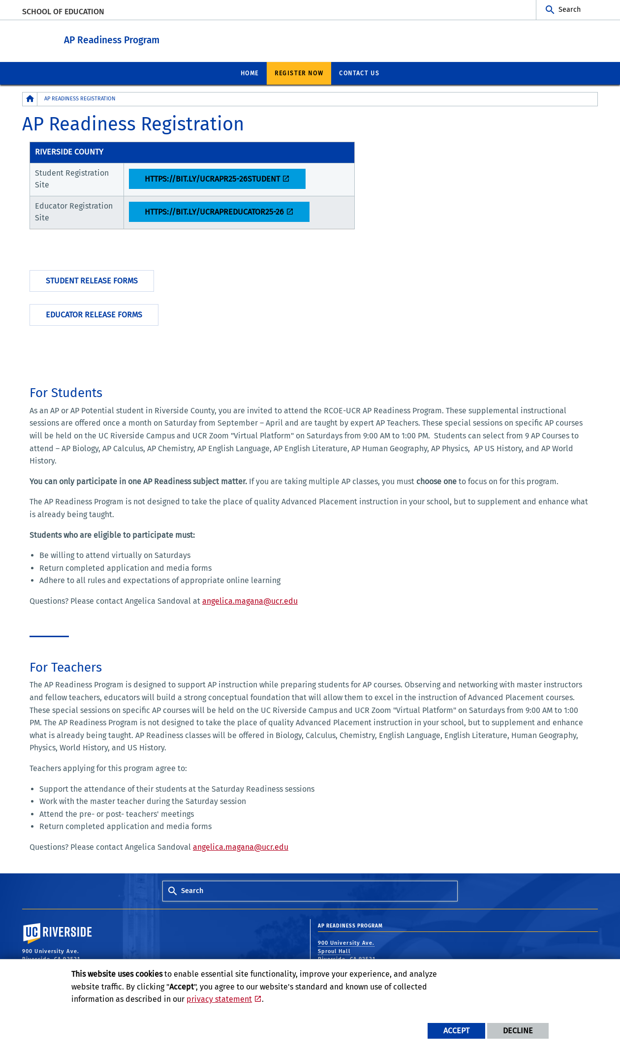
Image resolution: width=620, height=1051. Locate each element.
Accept (456, 1030)
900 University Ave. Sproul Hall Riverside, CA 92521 (348, 950)
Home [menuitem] (250, 72)
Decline (518, 1030)
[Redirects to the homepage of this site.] (30, 98)
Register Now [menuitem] (299, 72)
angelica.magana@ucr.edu (250, 600)
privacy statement (219, 999)
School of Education (63, 11)
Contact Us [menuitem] (359, 72)
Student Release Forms (92, 280)
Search (569, 9)
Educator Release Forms (94, 314)
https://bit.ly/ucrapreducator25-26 (214, 211)
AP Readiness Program (166, 38)
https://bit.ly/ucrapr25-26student (212, 178)
